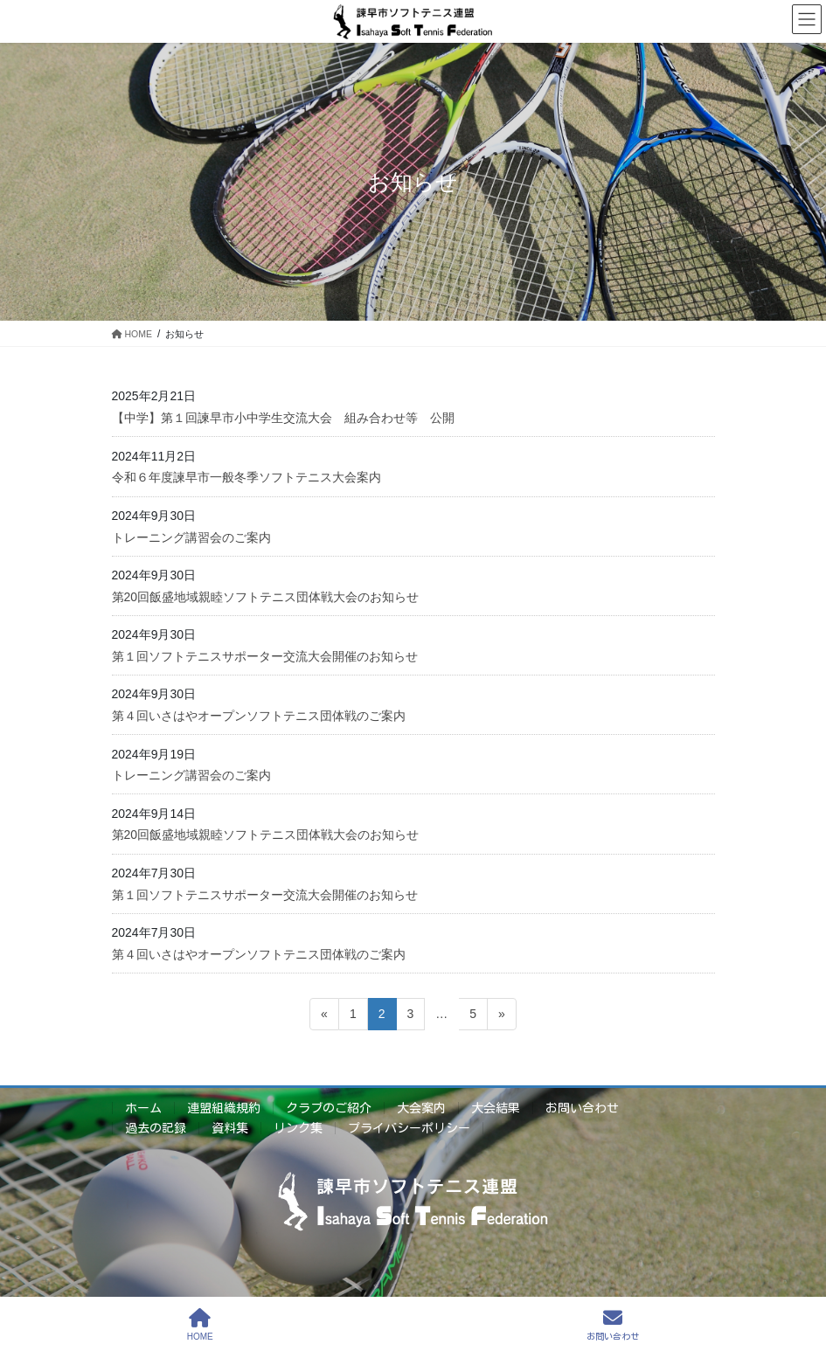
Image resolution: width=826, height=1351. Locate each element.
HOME (200, 1324)
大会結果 (495, 1108)
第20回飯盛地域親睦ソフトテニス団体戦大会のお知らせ (266, 597)
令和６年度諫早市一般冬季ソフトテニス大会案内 (246, 477)
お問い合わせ (582, 1108)
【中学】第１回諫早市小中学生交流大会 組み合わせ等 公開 (283, 418)
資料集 (230, 1128)
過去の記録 (155, 1128)
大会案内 (421, 1108)
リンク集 (298, 1128)
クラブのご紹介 (328, 1108)
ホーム (143, 1108)
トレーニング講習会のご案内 (191, 537)
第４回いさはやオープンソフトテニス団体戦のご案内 (259, 716)
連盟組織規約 (223, 1108)
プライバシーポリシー (409, 1128)
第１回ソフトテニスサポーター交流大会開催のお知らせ (265, 656)
